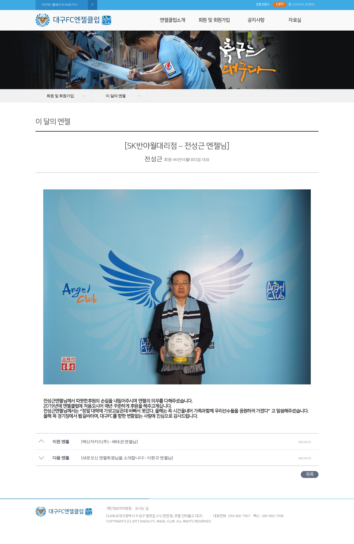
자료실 (294, 20)
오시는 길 (142, 508)
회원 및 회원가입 (214, 20)
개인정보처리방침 (118, 508)
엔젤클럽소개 (172, 20)
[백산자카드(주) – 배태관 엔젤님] (109, 441)
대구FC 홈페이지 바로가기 (59, 4)
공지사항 (255, 20)
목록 (309, 474)
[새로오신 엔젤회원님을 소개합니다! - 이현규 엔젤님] (127, 458)
